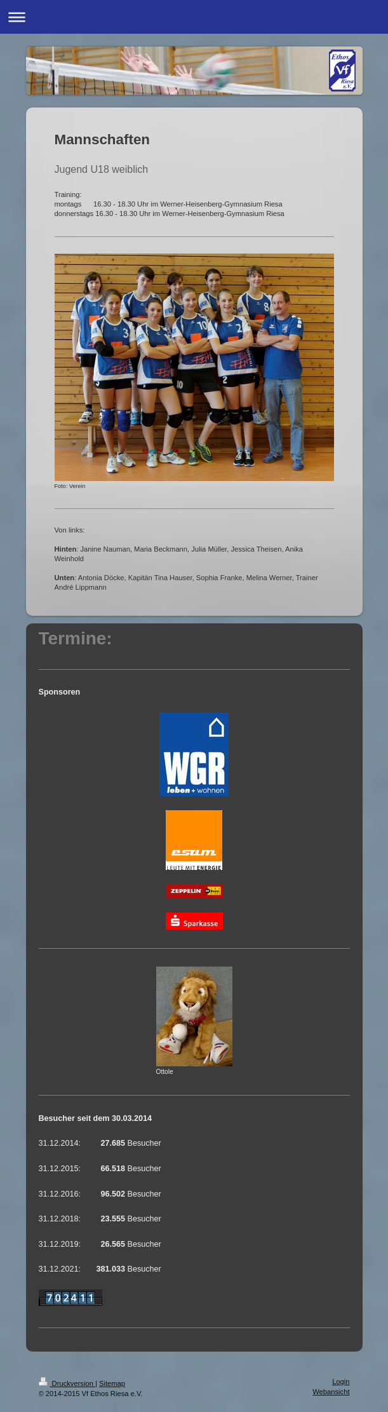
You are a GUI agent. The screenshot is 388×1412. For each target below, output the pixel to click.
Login (340, 1381)
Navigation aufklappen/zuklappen (194, 17)
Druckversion (67, 1383)
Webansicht (330, 1391)
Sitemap (112, 1383)
